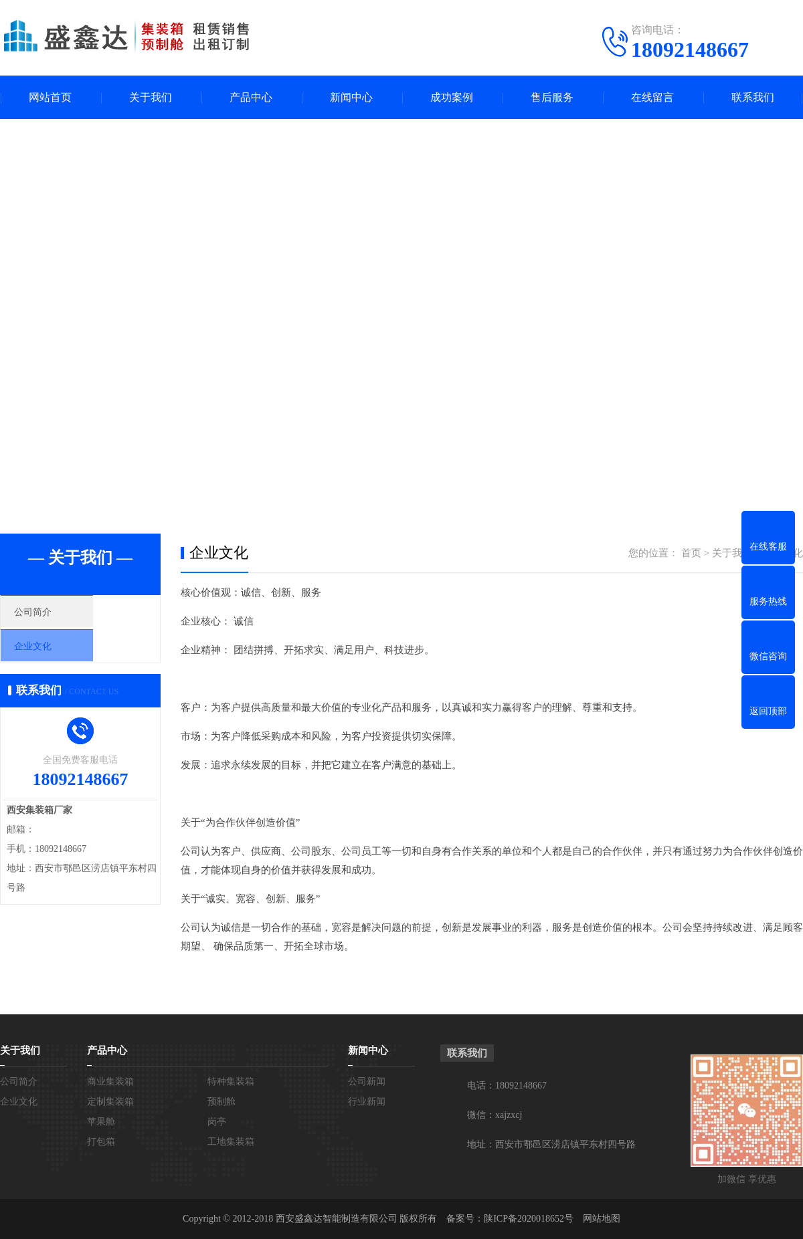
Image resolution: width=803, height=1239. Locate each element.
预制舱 (221, 1102)
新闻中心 (351, 97)
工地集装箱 (230, 1142)
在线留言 (652, 97)
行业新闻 (366, 1102)
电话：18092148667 (507, 1086)
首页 (691, 553)
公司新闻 (366, 1082)
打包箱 (101, 1142)
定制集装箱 (110, 1102)
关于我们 (150, 97)
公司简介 (51, 615)
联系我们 (752, 97)
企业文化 (51, 654)
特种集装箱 (230, 1082)
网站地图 (601, 1219)
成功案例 (451, 97)
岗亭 (216, 1122)
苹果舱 (101, 1122)
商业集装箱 (110, 1082)
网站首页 (50, 97)
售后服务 (552, 97)
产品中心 (251, 97)
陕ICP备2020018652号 (528, 1219)
